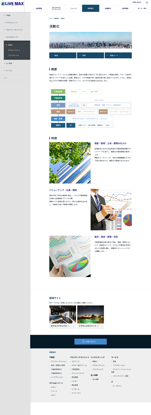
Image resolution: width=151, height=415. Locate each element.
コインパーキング (78, 374)
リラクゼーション (119, 366)
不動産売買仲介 (56, 374)
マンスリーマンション (58, 363)
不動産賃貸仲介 (56, 370)
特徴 (84, 55)
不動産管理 (75, 370)
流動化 (10, 45)
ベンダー (75, 382)
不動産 (8, 15)
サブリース (75, 363)
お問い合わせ (137, 2)
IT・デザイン (117, 387)
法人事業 (9, 63)
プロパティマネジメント (14, 30)
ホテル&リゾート (12, 22)
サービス (9, 70)
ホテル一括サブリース (79, 366)
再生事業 (75, 386)
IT (6, 78)
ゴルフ (53, 396)
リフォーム (75, 390)
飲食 (114, 363)
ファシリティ (76, 394)
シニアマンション (57, 378)
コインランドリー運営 (120, 377)
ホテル (53, 388)
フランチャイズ (13, 55)
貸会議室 (75, 378)
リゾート (54, 392)
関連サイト (114, 55)
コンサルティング (12, 37)
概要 (56, 55)
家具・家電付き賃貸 (58, 366)
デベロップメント (14, 50)
